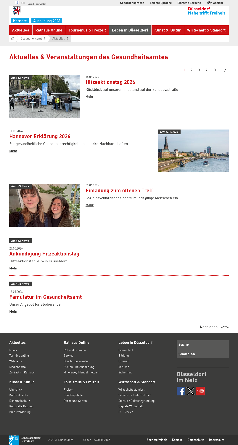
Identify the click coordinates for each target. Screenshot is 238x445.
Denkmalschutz (19, 401)
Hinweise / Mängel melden (81, 372)
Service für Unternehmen (134, 395)
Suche (183, 344)
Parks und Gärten (75, 401)
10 (214, 70)
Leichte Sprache (161, 3)
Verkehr (123, 367)
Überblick (15, 389)
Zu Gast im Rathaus (22, 372)
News (13, 350)
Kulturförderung (20, 412)
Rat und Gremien (75, 350)
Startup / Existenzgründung (136, 401)
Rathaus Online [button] (48, 29)
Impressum (216, 440)
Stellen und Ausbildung (79, 367)
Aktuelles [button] (20, 29)
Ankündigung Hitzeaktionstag (44, 253)
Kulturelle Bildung (21, 406)
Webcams (15, 361)
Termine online (19, 355)
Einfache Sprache (189, 3)
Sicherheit (125, 372)
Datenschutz (195, 440)
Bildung (123, 355)
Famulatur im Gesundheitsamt (45, 296)
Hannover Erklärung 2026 (39, 136)
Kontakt (177, 440)
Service (68, 355)
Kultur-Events (18, 395)
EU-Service (125, 412)
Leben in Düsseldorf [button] (130, 29)
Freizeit (68, 389)
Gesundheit (125, 350)
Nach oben (209, 326)
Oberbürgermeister (76, 361)
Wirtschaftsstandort (131, 389)
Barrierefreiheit (157, 440)
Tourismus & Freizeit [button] (87, 29)
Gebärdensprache (132, 3)
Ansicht (215, 3)
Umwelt (123, 361)
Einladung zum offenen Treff (119, 190)
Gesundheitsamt (33, 38)
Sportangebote (73, 395)
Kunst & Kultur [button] (167, 29)
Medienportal (18, 367)
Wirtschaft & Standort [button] (206, 29)
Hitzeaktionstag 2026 (110, 81)
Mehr (90, 96)
